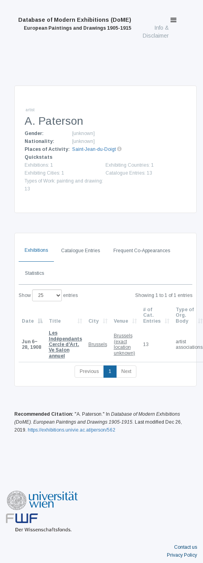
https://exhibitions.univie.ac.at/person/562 (71, 430)
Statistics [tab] (34, 273)
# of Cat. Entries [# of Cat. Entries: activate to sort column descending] (152, 315)
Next (126, 371)
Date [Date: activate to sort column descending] (28, 321)
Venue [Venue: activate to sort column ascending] (121, 321)
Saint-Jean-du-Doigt (94, 149)
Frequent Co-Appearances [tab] (141, 250)
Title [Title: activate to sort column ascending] (55, 321)
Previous (89, 371)
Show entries (48, 295)
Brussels (97, 344)
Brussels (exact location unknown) (124, 344)
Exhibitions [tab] (36, 250)
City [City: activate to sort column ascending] (93, 321)
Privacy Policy (182, 555)
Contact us (185, 547)
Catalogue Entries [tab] (80, 250)
